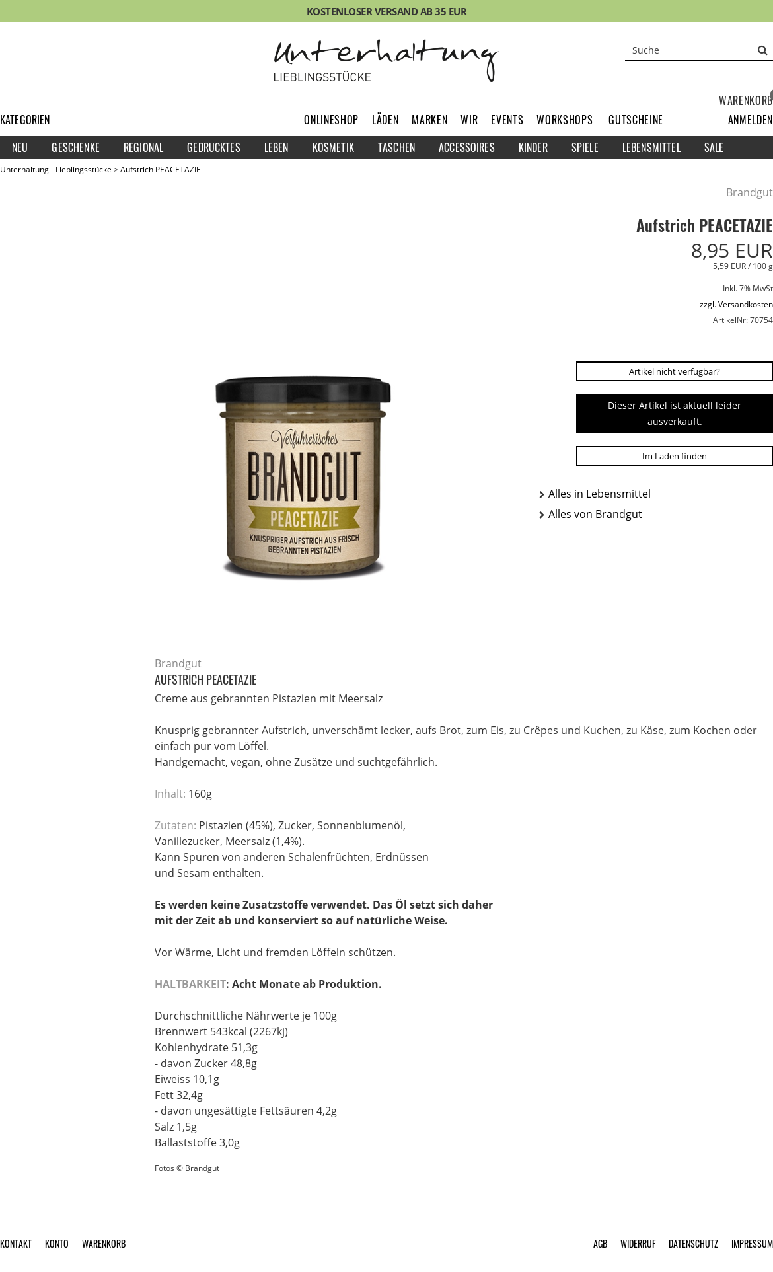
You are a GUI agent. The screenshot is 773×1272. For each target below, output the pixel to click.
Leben (276, 147)
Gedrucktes (213, 147)
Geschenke (75, 147)
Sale (714, 147)
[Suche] (699, 49)
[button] (750, 120)
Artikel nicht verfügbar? (674, 371)
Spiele (585, 147)
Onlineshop (331, 120)
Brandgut (749, 192)
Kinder (533, 147)
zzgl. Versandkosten (736, 304)
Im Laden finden (674, 456)
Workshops (564, 120)
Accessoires (467, 147)
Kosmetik (333, 147)
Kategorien (25, 120)
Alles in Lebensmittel (599, 493)
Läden (385, 120)
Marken (429, 120)
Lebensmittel (651, 147)
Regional (143, 147)
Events (507, 120)
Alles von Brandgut (595, 514)
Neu (20, 147)
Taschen (396, 147)
